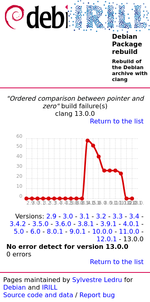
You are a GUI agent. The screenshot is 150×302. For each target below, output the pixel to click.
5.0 (19, 231)
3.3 (117, 216)
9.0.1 (78, 231)
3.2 (101, 216)
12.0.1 (106, 239)
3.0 (68, 216)
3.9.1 (108, 224)
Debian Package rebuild (127, 44)
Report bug (97, 295)
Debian (14, 287)
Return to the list (117, 121)
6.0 (35, 231)
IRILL (49, 287)
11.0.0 (129, 231)
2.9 (51, 216)
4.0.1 (131, 224)
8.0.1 (55, 231)
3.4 (134, 216)
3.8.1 (86, 224)
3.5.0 (40, 224)
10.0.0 (102, 231)
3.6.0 (63, 224)
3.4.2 (18, 224)
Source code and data (38, 295)
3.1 (84, 216)
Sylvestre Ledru (97, 280)
